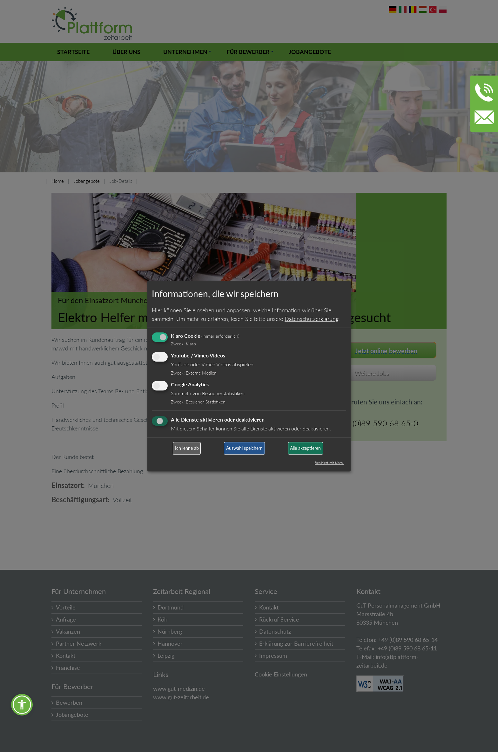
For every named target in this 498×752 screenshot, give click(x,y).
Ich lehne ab (187, 448)
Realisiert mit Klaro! (329, 463)
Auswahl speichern (244, 448)
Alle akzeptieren (305, 448)
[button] (22, 704)
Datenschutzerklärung (312, 318)
